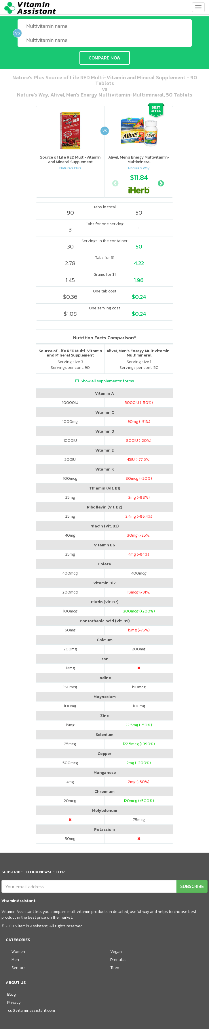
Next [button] (161, 183)
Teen (114, 968)
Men (15, 960)
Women (18, 952)
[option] (139, 182)
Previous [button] (115, 183)
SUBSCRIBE (192, 886)
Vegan (116, 952)
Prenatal (118, 960)
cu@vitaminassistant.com (31, 1010)
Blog (11, 994)
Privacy (14, 1002)
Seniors (19, 968)
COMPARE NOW (105, 57)
